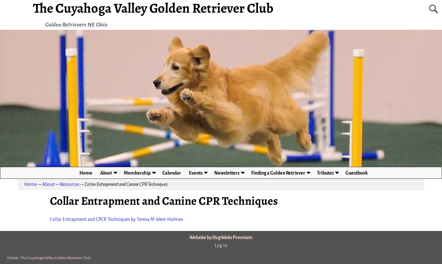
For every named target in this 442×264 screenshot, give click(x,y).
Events (199, 172)
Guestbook (356, 173)
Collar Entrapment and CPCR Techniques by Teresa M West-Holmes (116, 219)
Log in (221, 245)
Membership (141, 172)
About (110, 172)
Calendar (171, 173)
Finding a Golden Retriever (282, 172)
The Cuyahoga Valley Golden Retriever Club (55, 258)
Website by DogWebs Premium (220, 237)
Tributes (329, 172)
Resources (69, 184)
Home (85, 173)
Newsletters (230, 172)
